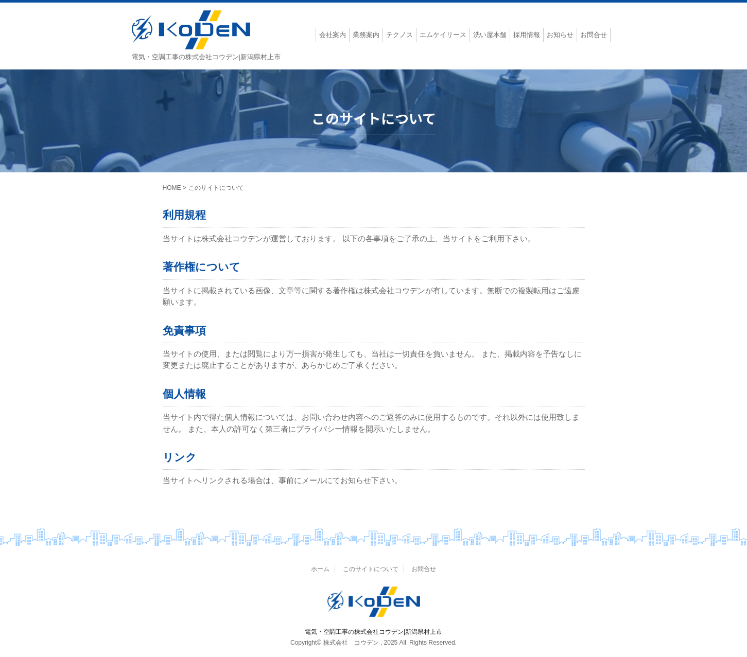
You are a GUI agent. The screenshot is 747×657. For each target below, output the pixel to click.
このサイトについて (370, 569)
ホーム (320, 569)
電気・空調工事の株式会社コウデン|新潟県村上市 (373, 631)
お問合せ (423, 569)
